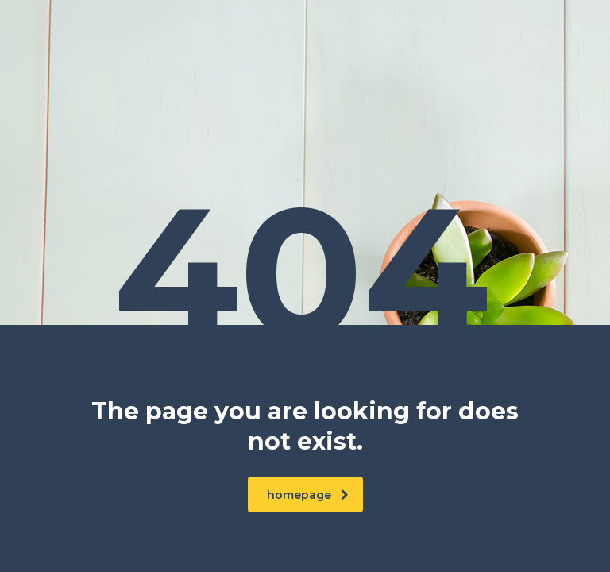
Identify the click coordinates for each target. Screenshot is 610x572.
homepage (308, 495)
